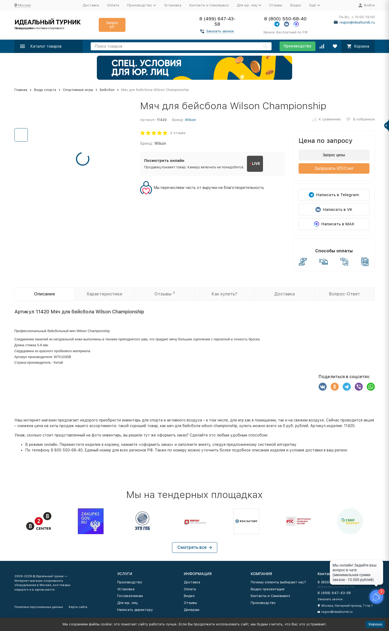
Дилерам (191, 610)
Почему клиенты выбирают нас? (278, 582)
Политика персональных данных (38, 607)
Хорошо (375, 624)
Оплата (113, 5)
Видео (295, 5)
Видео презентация (267, 589)
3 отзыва (177, 133)
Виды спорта (45, 90)
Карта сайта (78, 607)
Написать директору (135, 610)
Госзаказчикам (130, 596)
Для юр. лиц (127, 603)
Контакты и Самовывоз (209, 5)
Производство (297, 46)
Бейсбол (107, 90)
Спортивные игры (78, 90)
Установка (172, 5)
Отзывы (275, 5)
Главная (20, 90)
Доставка (91, 5)
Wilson (190, 120)
